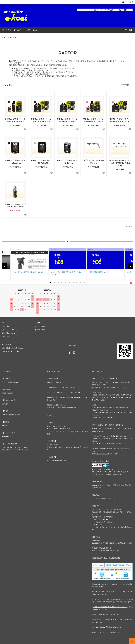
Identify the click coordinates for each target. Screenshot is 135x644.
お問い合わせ (32, 30)
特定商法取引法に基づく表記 (13, 348)
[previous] (4, 265)
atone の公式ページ (102, 453)
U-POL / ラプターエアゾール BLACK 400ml (15, 205)
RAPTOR (13, 37)
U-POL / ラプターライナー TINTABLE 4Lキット (119, 120)
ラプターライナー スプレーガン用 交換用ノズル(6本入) (119, 163)
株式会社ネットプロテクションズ (109, 591)
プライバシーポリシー (10, 351)
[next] (130, 265)
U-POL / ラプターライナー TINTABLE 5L (41, 161)
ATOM (9, 344)
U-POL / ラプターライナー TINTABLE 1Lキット (93, 120)
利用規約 (122, 407)
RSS (4, 344)
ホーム (4, 37)
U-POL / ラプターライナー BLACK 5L (15, 161)
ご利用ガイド (19, 30)
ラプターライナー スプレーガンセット (93, 161)
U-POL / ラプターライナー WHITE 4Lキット (67, 120)
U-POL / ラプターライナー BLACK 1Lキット (15, 120)
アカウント (128, 2)
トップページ (127, 226)
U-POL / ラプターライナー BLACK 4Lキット (41, 120)
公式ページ (102, 417)
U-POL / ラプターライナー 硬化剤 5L (67, 161)
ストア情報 (6, 30)
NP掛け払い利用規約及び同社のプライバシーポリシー (110, 606)
